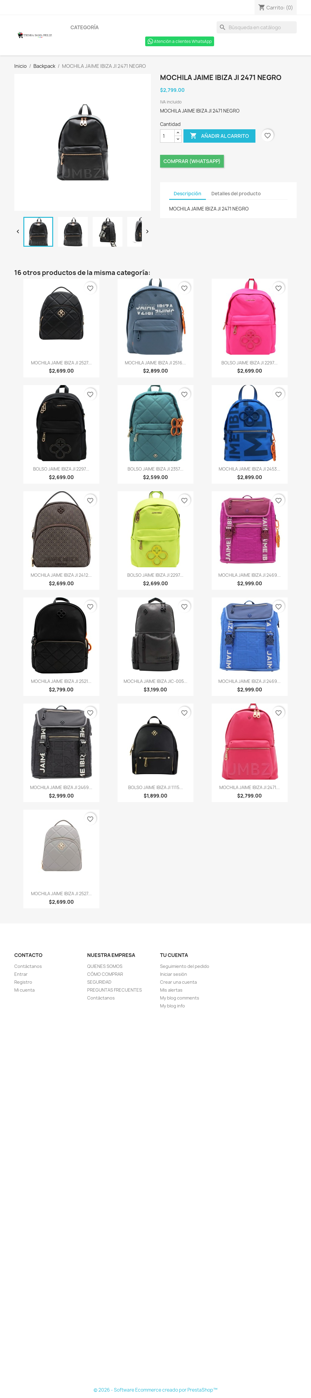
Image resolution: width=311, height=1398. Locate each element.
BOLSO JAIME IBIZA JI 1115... (155, 787)
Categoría (84, 27)
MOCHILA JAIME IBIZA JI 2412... (61, 575)
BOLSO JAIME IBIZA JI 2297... (249, 363)
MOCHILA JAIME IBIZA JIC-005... (155, 681)
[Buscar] (257, 27)
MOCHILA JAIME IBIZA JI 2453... (249, 469)
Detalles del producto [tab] (236, 193)
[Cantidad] (167, 136)
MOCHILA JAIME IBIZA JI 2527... (61, 363)
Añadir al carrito (219, 136)
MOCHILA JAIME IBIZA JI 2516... (155, 363)
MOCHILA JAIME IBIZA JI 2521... (61, 681)
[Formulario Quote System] (155, 1198)
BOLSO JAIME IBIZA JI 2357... (155, 469)
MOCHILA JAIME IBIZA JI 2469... (249, 575)
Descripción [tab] (187, 193)
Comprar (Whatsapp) (191, 161)
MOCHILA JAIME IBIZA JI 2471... (249, 787)
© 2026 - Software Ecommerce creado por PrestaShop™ (155, 1390)
